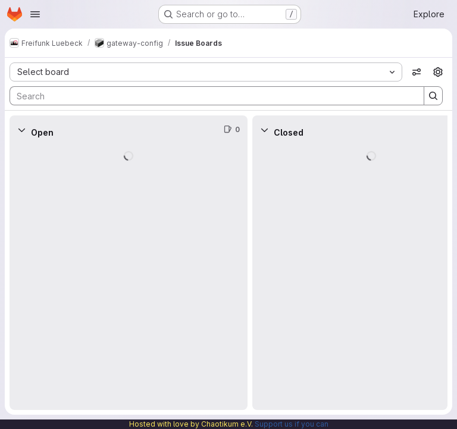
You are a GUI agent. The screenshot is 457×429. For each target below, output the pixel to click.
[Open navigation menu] (35, 14)
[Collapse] (21, 130)
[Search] (211, 96)
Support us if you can (291, 423)
